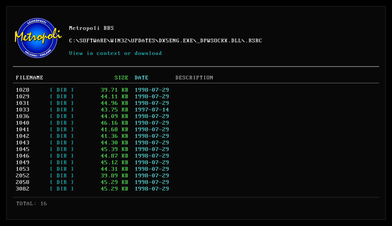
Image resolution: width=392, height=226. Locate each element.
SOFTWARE (93, 41)
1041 (23, 129)
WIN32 (119, 41)
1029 (23, 97)
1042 (23, 136)
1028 (23, 90)
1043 (23, 143)
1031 (23, 103)
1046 (23, 156)
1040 (23, 123)
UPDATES (143, 41)
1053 (23, 169)
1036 (23, 116)
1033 (23, 110)
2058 (23, 182)
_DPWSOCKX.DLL (219, 41)
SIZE (122, 78)
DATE (142, 78)
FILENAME (30, 78)
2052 (23, 176)
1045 (23, 149)
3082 (23, 189)
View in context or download (115, 53)
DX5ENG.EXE (176, 41)
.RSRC (253, 41)
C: (72, 41)
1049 (23, 162)
